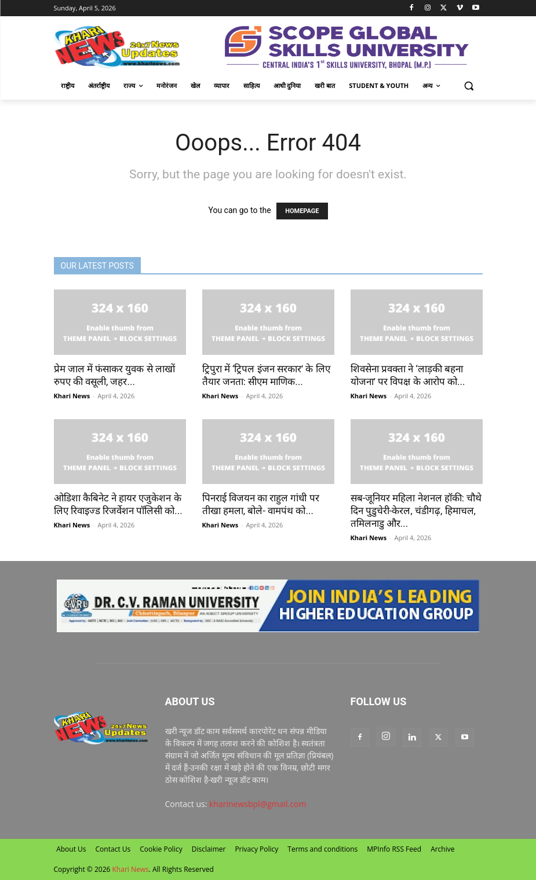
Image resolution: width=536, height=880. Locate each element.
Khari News (72, 395)
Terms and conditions (322, 849)
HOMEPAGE (302, 211)
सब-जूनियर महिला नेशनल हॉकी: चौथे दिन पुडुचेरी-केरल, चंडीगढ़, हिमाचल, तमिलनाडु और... (416, 510)
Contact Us (113, 849)
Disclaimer (209, 849)
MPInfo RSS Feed (394, 849)
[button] (469, 86)
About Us (71, 849)
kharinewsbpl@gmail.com (257, 803)
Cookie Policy (161, 849)
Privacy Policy (256, 849)
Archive (442, 849)
